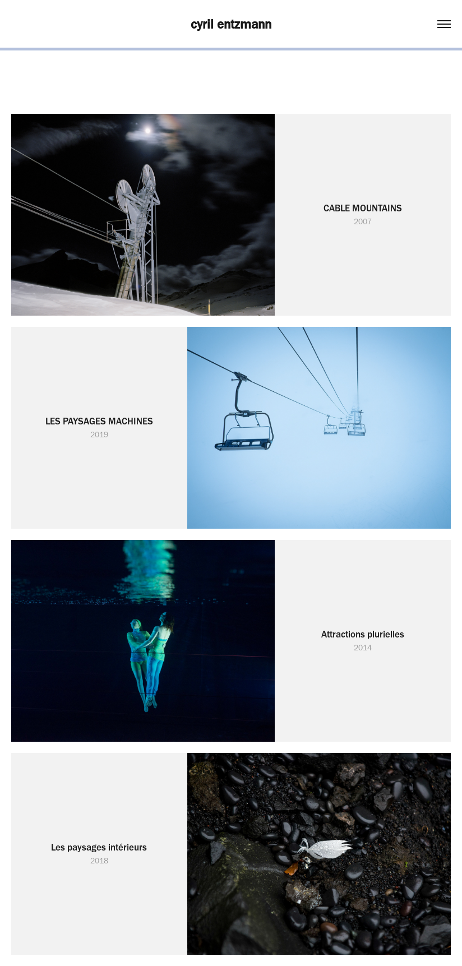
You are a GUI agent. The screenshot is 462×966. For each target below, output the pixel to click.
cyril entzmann (231, 24)
